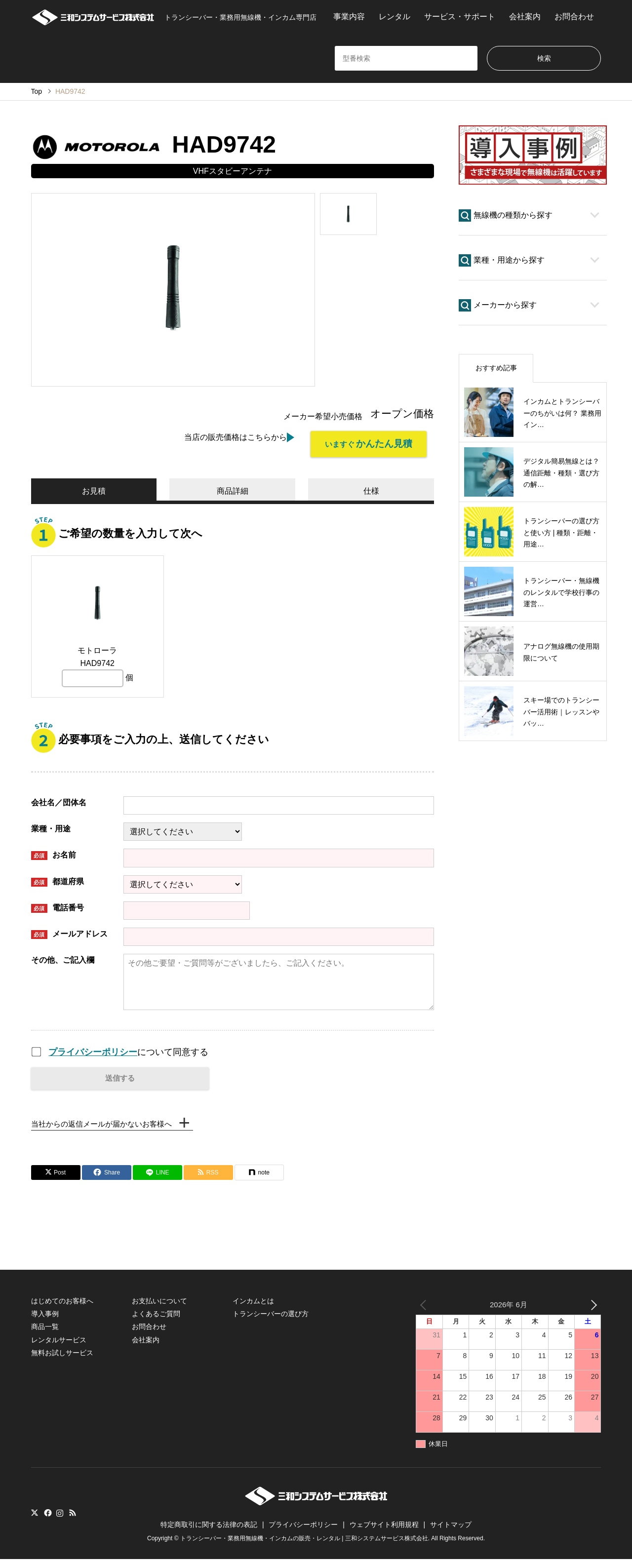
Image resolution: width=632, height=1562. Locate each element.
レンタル (394, 16)
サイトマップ (451, 1527)
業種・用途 (51, 826)
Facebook (46, 1515)
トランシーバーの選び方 (271, 1317)
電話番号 (57, 905)
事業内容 (349, 16)
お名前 (53, 853)
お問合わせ (574, 16)
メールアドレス (69, 932)
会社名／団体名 (58, 800)
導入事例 (45, 1317)
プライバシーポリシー (92, 1049)
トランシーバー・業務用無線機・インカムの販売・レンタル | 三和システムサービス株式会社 (304, 1541)
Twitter (34, 1515)
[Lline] (157, 1175)
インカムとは (253, 1303)
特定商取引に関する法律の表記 (208, 1527)
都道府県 (57, 879)
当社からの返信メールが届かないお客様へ (106, 1125)
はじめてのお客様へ (62, 1303)
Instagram (59, 1515)
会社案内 (525, 16)
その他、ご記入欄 (62, 958)
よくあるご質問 (156, 1317)
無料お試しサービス (62, 1356)
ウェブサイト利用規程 (384, 1527)
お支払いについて (159, 1303)
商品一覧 (45, 1329)
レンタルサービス (58, 1343)
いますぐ (361, 445)
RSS (72, 1515)
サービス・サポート (459, 16)
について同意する (128, 1049)
